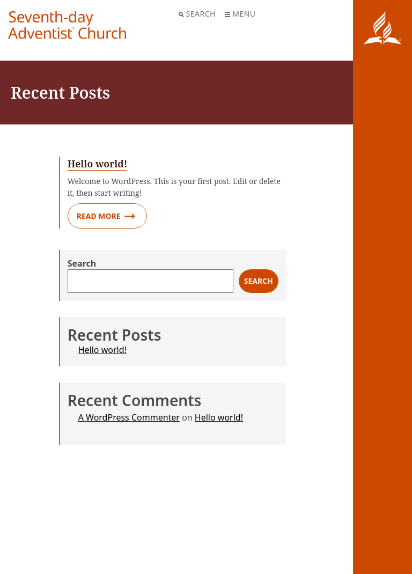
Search (197, 14)
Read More (106, 216)
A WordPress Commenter (129, 417)
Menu (240, 14)
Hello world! (102, 350)
